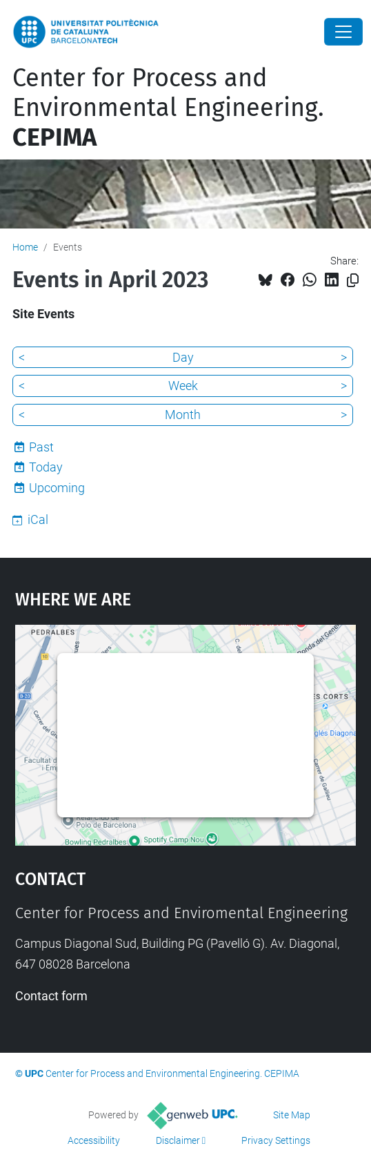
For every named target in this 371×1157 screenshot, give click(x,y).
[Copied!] (353, 281)
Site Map (291, 1114)
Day (183, 357)
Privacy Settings (275, 1140)
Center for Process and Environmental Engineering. (168, 108)
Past (41, 447)
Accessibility (94, 1140)
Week (183, 385)
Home (25, 247)
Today (46, 467)
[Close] (343, 32)
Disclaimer (178, 1140)
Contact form (51, 996)
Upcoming (57, 487)
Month (183, 414)
